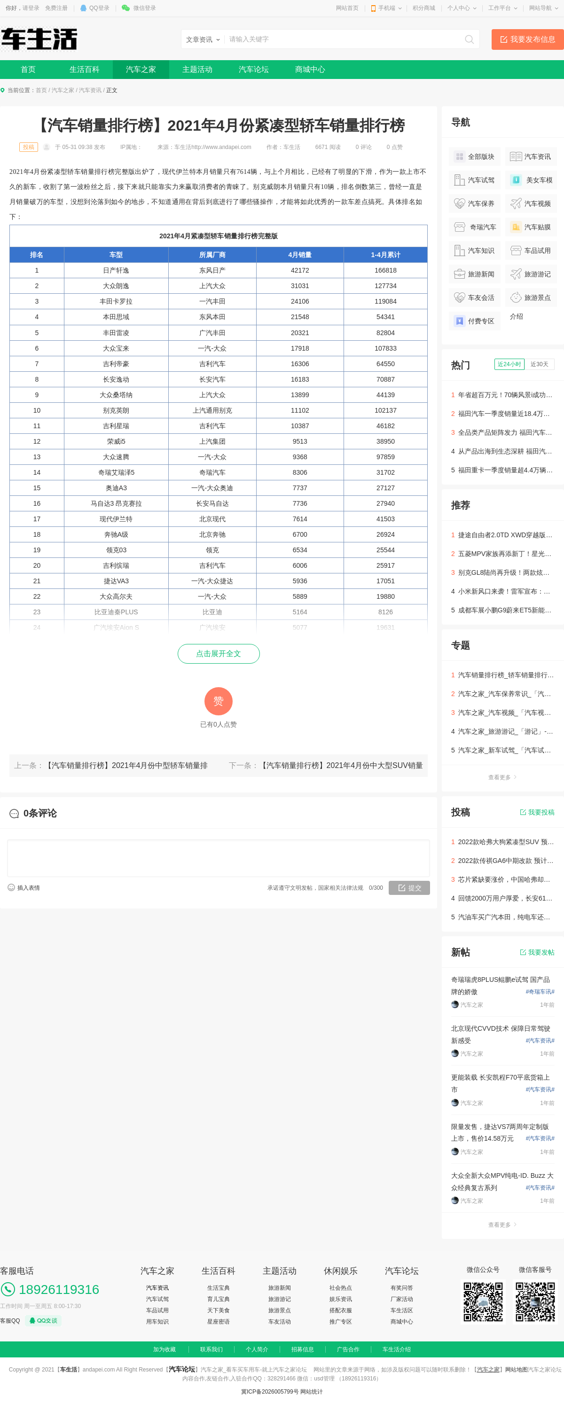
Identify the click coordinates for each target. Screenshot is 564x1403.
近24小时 (509, 364)
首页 (28, 69)
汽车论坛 (254, 69)
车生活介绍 (397, 1349)
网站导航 (540, 8)
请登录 (31, 8)
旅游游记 (530, 274)
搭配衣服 (340, 1310)
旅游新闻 (474, 274)
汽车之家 (141, 69)
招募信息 (302, 1349)
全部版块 (474, 156)
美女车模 (531, 180)
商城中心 (310, 69)
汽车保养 (474, 203)
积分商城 (424, 8)
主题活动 (197, 69)
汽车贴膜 (530, 227)
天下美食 (218, 1310)
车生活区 (402, 1310)
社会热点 (340, 1288)
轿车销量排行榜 (234, 236)
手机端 (386, 8)
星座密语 (218, 1321)
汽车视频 (530, 203)
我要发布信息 (533, 39)
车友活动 (279, 1321)
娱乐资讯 (340, 1299)
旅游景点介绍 (530, 299)
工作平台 (499, 8)
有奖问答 (402, 1288)
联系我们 (211, 1349)
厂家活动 (402, 1299)
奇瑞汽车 (475, 227)
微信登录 (144, 8)
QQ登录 (99, 8)
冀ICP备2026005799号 (270, 1391)
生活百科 (85, 69)
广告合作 (348, 1349)
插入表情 (28, 888)
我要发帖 (537, 952)
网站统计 (311, 1391)
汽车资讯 (90, 90)
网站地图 (516, 1369)
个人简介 (257, 1349)
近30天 (539, 364)
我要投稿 (537, 812)
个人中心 (458, 8)
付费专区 (474, 321)
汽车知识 (474, 250)
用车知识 (157, 1321)
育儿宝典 (218, 1299)
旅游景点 (279, 1310)
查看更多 (502, 777)
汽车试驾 (474, 180)
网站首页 (347, 8)
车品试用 (530, 250)
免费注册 (56, 8)
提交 (415, 888)
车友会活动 (474, 299)
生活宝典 (218, 1288)
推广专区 (340, 1321)
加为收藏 (164, 1349)
